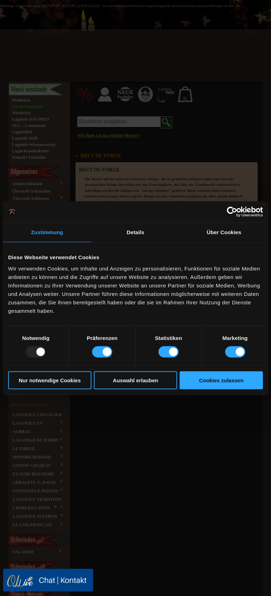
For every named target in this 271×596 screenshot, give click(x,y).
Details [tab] (135, 232)
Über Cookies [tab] (224, 232)
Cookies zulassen (221, 380)
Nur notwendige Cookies (50, 380)
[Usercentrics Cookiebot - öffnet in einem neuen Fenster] (232, 212)
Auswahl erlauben (135, 380)
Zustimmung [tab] (47, 232)
